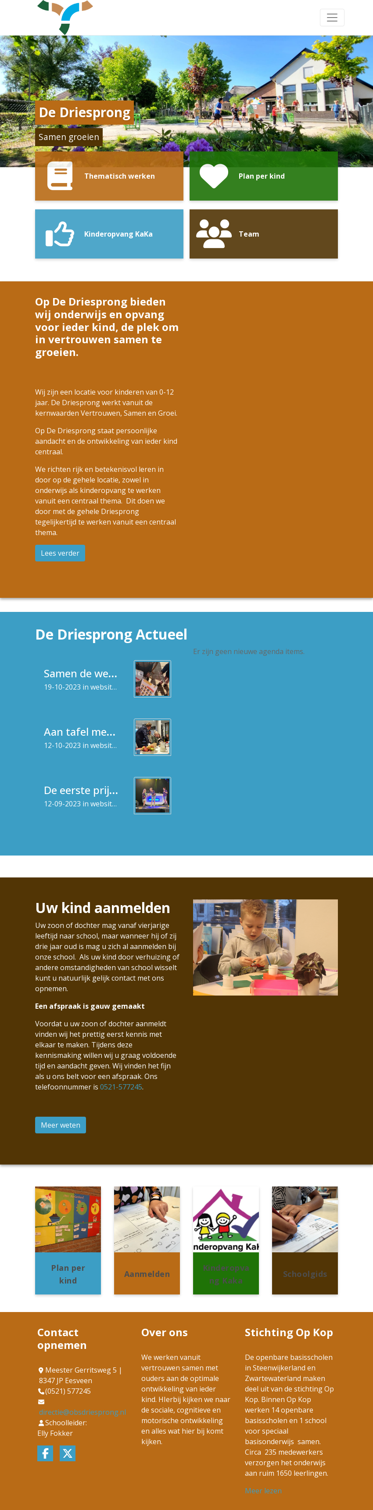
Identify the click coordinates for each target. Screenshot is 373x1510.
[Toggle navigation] (332, 17)
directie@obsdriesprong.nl (82, 1412)
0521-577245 (121, 1087)
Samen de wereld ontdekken (113, 673)
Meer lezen (263, 1491)
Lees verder (60, 553)
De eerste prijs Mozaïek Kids (112, 790)
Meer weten (60, 1125)
